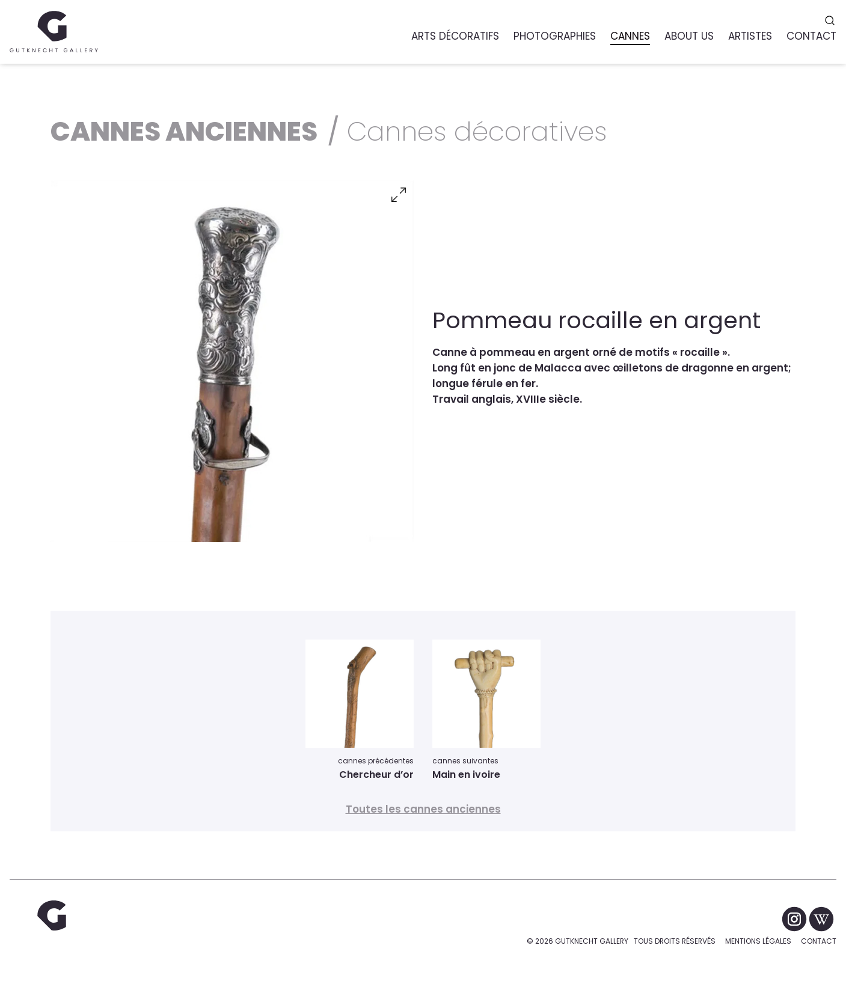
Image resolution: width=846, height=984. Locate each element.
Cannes (630, 36)
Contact (818, 941)
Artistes (750, 36)
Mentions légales (758, 941)
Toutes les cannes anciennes (423, 809)
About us (689, 36)
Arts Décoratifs (455, 36)
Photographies (554, 36)
